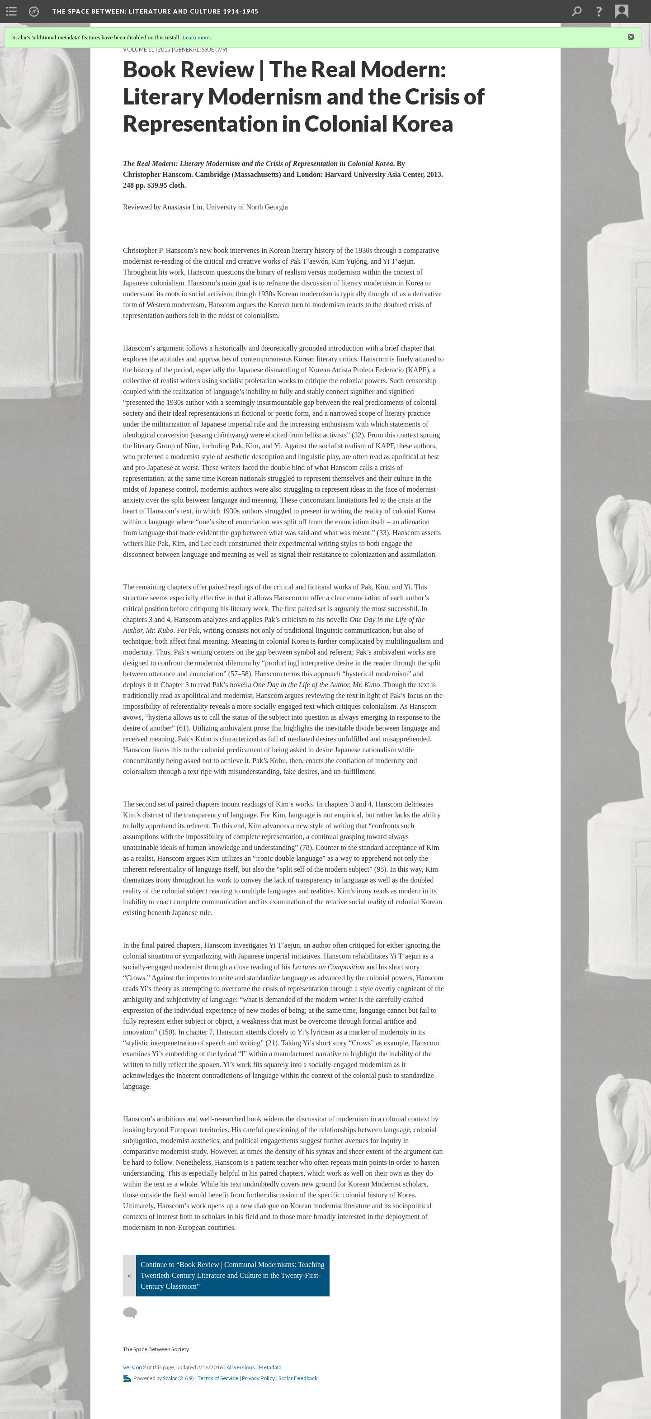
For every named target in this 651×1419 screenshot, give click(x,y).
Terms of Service (218, 1378)
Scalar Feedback (297, 1378)
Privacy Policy (258, 1378)
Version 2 (134, 1367)
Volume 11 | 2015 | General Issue (168, 49)
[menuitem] (11, 11)
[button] (599, 11)
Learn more (195, 37)
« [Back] (129, 1275)
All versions (240, 1367)
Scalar (170, 1378)
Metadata (270, 1367)
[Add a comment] (134, 1313)
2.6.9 (186, 1378)
